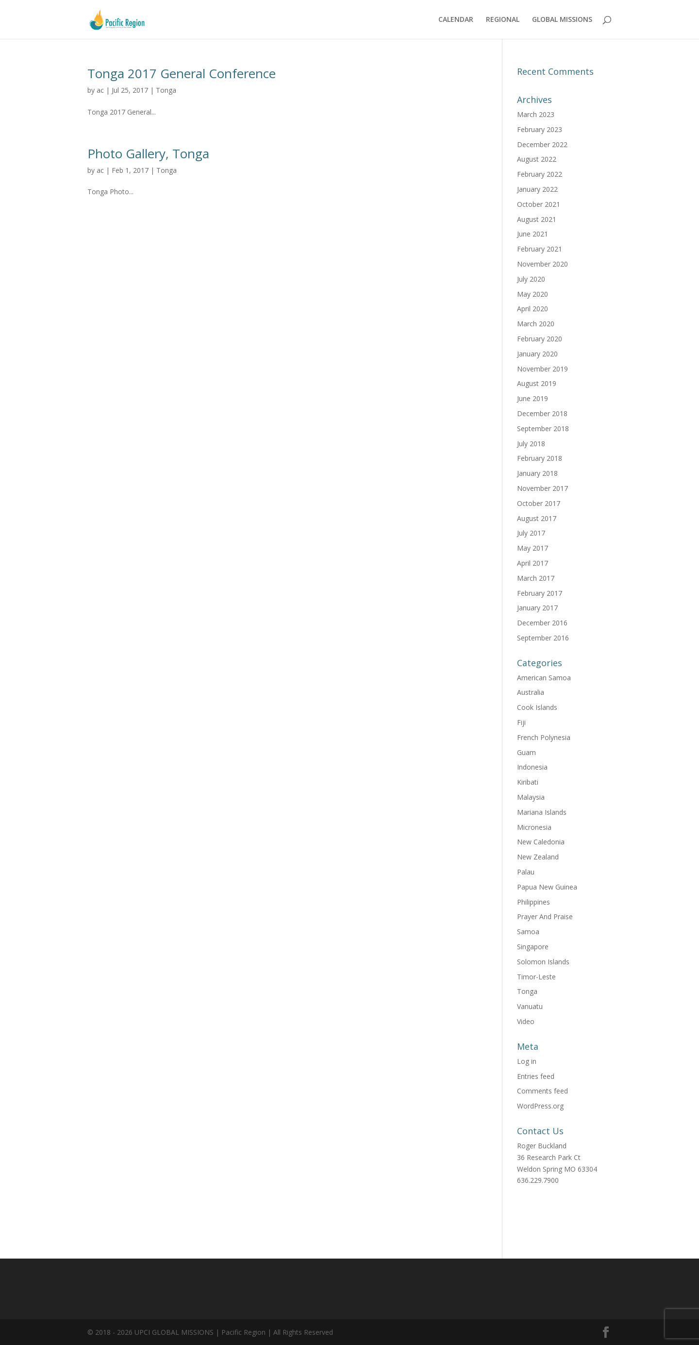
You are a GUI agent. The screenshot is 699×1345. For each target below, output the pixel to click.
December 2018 (542, 413)
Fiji (521, 722)
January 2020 (537, 353)
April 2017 (532, 563)
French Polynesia (543, 737)
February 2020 (539, 338)
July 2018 (531, 443)
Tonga (166, 90)
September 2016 (543, 637)
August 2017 (536, 518)
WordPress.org (540, 1105)
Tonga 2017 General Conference (181, 73)
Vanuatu (530, 1006)
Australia (530, 692)
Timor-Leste (536, 976)
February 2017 (539, 593)
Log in (526, 1061)
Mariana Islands (541, 812)
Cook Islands (537, 707)
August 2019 (536, 383)
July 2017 (531, 533)
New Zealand (538, 856)
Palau (525, 871)
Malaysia (531, 797)
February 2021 (539, 248)
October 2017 (538, 503)
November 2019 (542, 368)
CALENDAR (455, 20)
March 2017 (535, 578)
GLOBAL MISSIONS (562, 20)
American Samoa (544, 677)
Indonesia (532, 767)
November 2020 (542, 264)
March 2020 (535, 323)
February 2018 (539, 458)
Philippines (533, 902)
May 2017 (532, 548)
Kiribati (527, 782)
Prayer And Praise (545, 916)
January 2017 (537, 607)
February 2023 (539, 129)
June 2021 (532, 233)
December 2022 (542, 144)
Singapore (533, 946)
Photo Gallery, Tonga (148, 153)
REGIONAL (502, 20)
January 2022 (537, 189)
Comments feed (542, 1090)
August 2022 (536, 159)
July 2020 (531, 279)
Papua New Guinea (547, 886)
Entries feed (535, 1076)
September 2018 (543, 428)
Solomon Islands (543, 961)
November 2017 (542, 488)
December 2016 (542, 622)
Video (525, 1021)
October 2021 (538, 204)
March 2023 (535, 114)
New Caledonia (541, 841)
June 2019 (532, 398)
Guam (526, 752)
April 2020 (532, 308)
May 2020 (532, 294)
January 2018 (537, 473)
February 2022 (539, 174)
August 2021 (536, 219)
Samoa (528, 931)
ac (100, 90)
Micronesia (534, 827)
